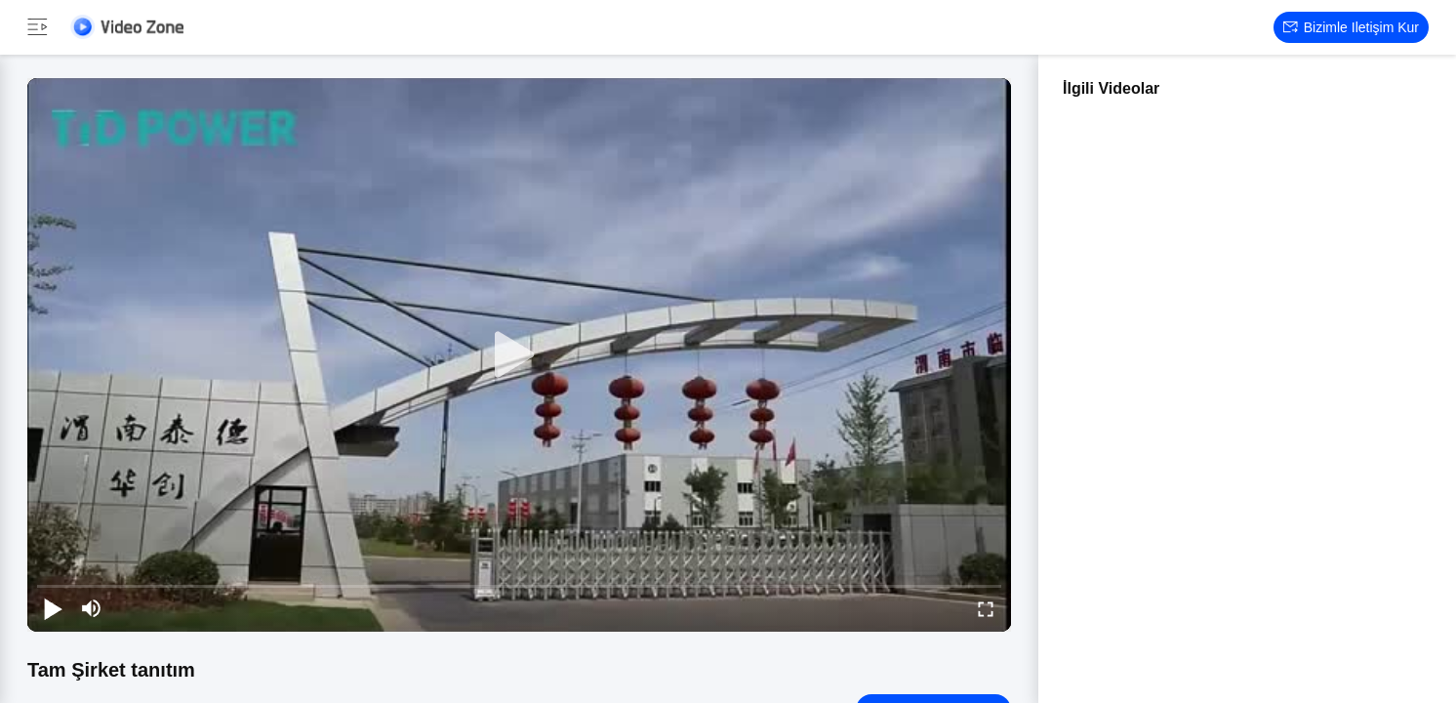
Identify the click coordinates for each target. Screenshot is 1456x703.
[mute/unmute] (91, 608)
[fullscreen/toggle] (985, 608)
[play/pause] (52, 608)
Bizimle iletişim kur (1351, 27)
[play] (519, 355)
